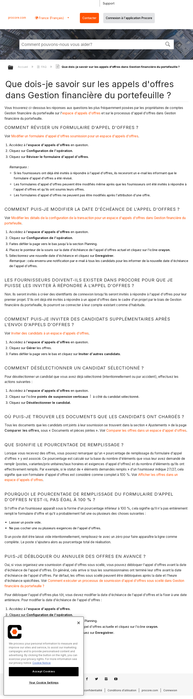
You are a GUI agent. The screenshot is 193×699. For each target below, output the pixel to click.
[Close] (78, 623)
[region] (43, 656)
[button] (168, 44)
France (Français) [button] (51, 18)
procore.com (17, 17)
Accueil (23, 66)
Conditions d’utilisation (122, 690)
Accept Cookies (43, 671)
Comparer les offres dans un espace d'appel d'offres (146, 430)
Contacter (89, 18)
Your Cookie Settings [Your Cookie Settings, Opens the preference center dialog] (44, 682)
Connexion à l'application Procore (129, 18)
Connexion (170, 690)
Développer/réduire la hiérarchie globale (13, 68)
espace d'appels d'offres (81, 113)
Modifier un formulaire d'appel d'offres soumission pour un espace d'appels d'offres (74, 136)
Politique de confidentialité (85, 690)
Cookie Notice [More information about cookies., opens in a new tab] (41, 662)
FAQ (42, 66)
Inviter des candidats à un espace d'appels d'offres (50, 333)
